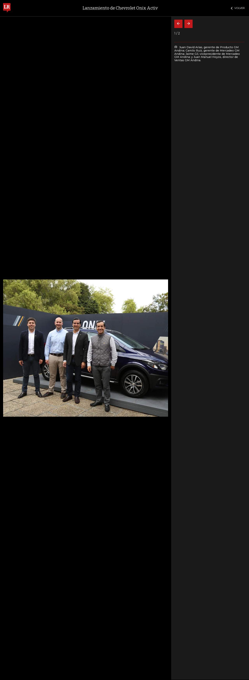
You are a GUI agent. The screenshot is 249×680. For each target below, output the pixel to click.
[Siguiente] (188, 24)
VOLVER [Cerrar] (238, 8)
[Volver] (178, 24)
